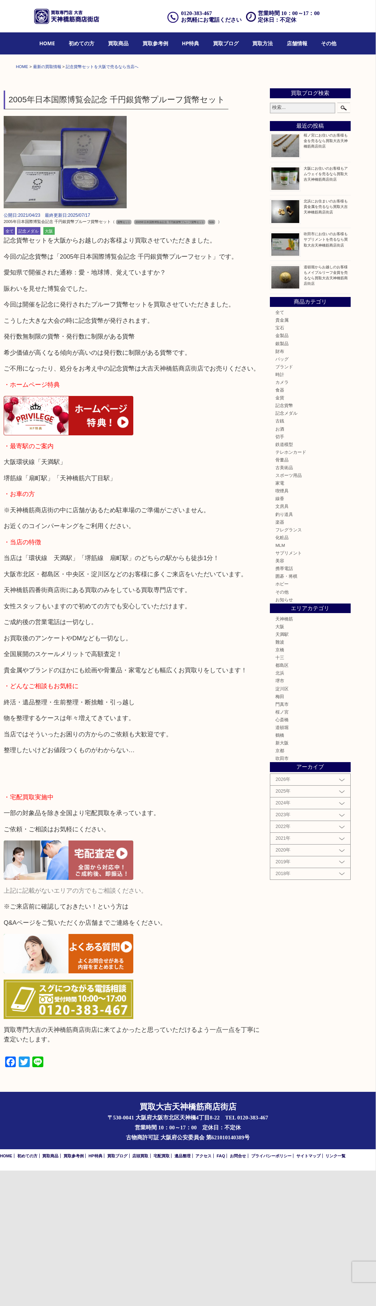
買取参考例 (155, 43)
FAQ (221, 1291)
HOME (47, 43)
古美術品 (284, 603)
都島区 (282, 800)
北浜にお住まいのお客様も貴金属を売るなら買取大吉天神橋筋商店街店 (326, 342)
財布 (279, 486)
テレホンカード (290, 587)
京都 (279, 886)
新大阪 (282, 878)
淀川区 (282, 824)
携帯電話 (284, 703)
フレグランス (288, 665)
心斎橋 (282, 855)
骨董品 (282, 595)
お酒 (279, 564)
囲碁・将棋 (286, 711)
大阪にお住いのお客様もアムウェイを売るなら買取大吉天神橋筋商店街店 (326, 309)
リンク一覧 (335, 1291)
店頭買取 (140, 1291)
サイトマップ (308, 1291)
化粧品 (282, 672)
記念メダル (28, 366)
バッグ (282, 494)
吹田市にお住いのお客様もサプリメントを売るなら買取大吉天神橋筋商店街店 (326, 375)
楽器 (279, 657)
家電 (279, 618)
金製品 (282, 471)
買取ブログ (226, 43)
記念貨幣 (284, 540)
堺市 (279, 816)
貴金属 (282, 455)
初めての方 (81, 43)
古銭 (279, 556)
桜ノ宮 (282, 847)
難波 (279, 777)
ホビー (282, 719)
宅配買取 (161, 1291)
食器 (279, 525)
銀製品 (282, 479)
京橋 (279, 785)
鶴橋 (279, 870)
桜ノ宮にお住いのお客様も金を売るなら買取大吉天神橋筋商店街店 (326, 276)
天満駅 (282, 769)
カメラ (282, 517)
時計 (279, 509)
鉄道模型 (284, 579)
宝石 (279, 463)
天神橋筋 (284, 754)
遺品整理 (182, 1291)
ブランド (284, 502)
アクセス (203, 1291)
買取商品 (118, 43)
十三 (279, 792)
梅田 (279, 831)
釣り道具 (284, 649)
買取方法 (262, 43)
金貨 (279, 533)
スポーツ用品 (288, 610)
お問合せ (238, 1291)
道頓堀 (282, 862)
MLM (280, 680)
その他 (328, 43)
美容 (279, 696)
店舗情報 (297, 43)
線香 (279, 634)
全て (10, 366)
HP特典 (190, 43)
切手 (279, 572)
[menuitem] (47, 43)
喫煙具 (282, 626)
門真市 (282, 839)
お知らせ (284, 735)
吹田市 (282, 893)
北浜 (279, 808)
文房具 (282, 642)
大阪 (49, 366)
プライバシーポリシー (271, 1291)
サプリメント (288, 688)
